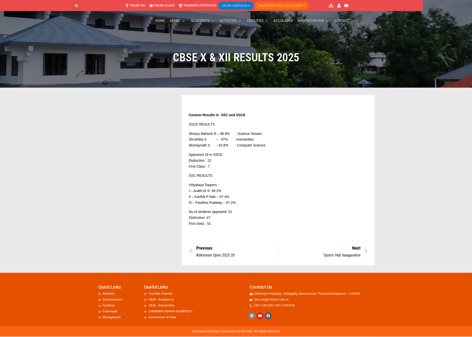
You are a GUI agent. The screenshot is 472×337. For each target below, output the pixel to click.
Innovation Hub (339, 14)
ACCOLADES (309, 14)
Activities (259, 14)
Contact (366, 14)
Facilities (285, 14)
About (208, 14)
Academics (232, 14)
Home (191, 14)
